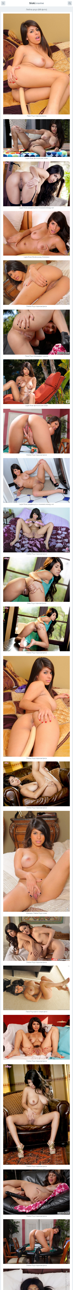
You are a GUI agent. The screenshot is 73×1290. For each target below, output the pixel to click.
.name (36, 3)
